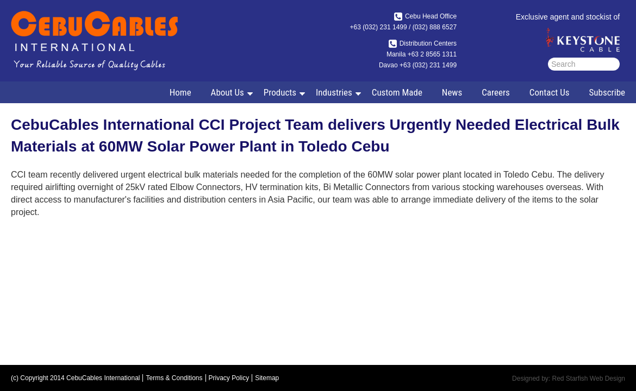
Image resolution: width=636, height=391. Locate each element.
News (452, 92)
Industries (333, 94)
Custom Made (397, 92)
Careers (496, 92)
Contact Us (549, 92)
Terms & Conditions (174, 378)
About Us (226, 94)
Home (180, 92)
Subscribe (607, 92)
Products (279, 94)
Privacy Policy (229, 378)
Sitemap (267, 378)
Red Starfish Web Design (588, 378)
